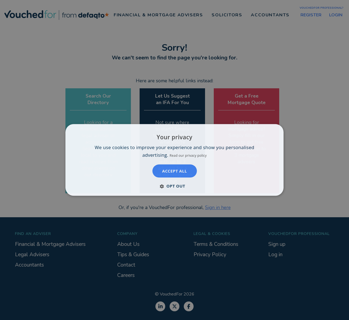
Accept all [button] (174, 171)
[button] (174, 186)
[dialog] (174, 160)
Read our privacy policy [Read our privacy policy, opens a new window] (188, 155)
